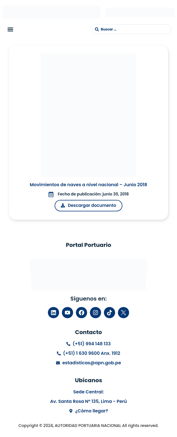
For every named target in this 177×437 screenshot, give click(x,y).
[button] (10, 29)
